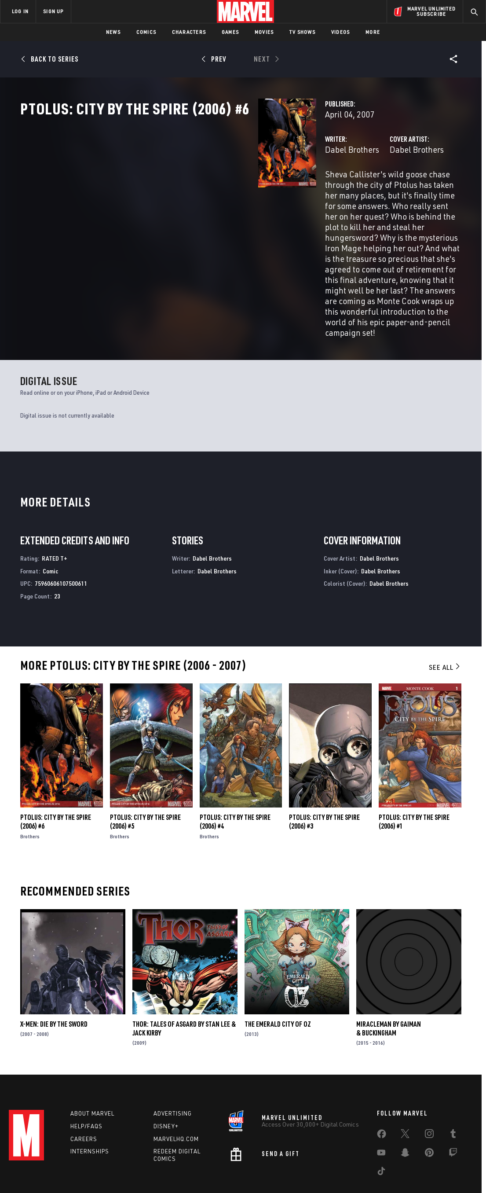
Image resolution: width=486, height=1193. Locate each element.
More (372, 32)
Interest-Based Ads (395, 1172)
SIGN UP (53, 11)
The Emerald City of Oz (278, 981)
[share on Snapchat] (405, 1116)
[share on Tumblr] (453, 1097)
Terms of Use (36, 1172)
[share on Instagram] (429, 1097)
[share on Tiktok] (381, 1135)
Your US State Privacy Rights (134, 1172)
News (113, 32)
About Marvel (92, 1075)
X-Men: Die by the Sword (54, 981)
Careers (83, 1100)
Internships (89, 1113)
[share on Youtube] (381, 1116)
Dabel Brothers (186, 188)
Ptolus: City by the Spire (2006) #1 (414, 779)
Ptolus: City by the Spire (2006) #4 (235, 779)
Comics (146, 32)
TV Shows (302, 32)
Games (230, 32)
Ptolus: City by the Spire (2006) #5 (145, 779)
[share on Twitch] (453, 1116)
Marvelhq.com (176, 1100)
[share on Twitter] (405, 1097)
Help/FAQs (86, 1088)
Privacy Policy (76, 1172)
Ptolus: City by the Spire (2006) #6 (55, 779)
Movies (264, 32)
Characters (189, 32)
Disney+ (166, 1088)
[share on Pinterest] (429, 1116)
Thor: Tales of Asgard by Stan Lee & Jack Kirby (184, 986)
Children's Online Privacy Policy (271, 1172)
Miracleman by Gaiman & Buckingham (388, 986)
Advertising (172, 1075)
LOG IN (20, 11)
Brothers (30, 794)
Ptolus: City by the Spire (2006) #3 (324, 779)
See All (445, 624)
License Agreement (340, 1172)
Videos (340, 32)
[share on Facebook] (381, 1098)
